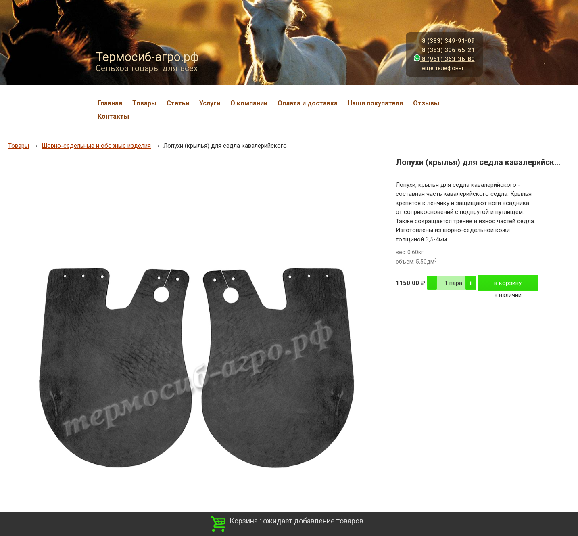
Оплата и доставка (308, 103)
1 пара (453, 283)
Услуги (209, 103)
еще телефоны (442, 68)
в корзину (508, 283)
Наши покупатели (375, 103)
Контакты (113, 116)
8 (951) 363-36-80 (444, 59)
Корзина (244, 521)
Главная (110, 103)
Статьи (178, 103)
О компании (248, 103)
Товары (144, 103)
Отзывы (426, 103)
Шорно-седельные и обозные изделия (96, 145)
